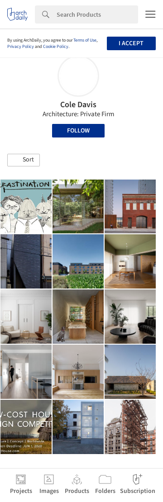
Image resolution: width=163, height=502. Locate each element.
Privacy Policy (20, 46)
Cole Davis (78, 104)
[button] (23, 160)
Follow (78, 130)
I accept (131, 43)
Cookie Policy (55, 46)
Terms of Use (84, 40)
